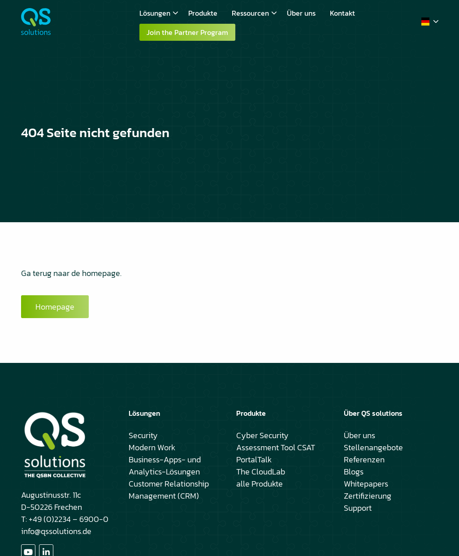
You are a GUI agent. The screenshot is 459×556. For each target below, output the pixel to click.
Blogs (354, 471)
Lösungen (158, 13)
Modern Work (152, 447)
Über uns (301, 13)
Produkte (202, 13)
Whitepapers (366, 484)
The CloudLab (260, 471)
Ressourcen (254, 13)
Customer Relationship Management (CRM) (169, 490)
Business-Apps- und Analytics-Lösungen (165, 465)
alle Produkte (259, 484)
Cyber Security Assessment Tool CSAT (275, 441)
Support (358, 508)
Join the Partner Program (187, 32)
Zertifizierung (367, 496)
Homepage (54, 307)
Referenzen (364, 459)
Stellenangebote (373, 447)
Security (143, 435)
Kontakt (342, 13)
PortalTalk (254, 459)
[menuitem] (156, 13)
